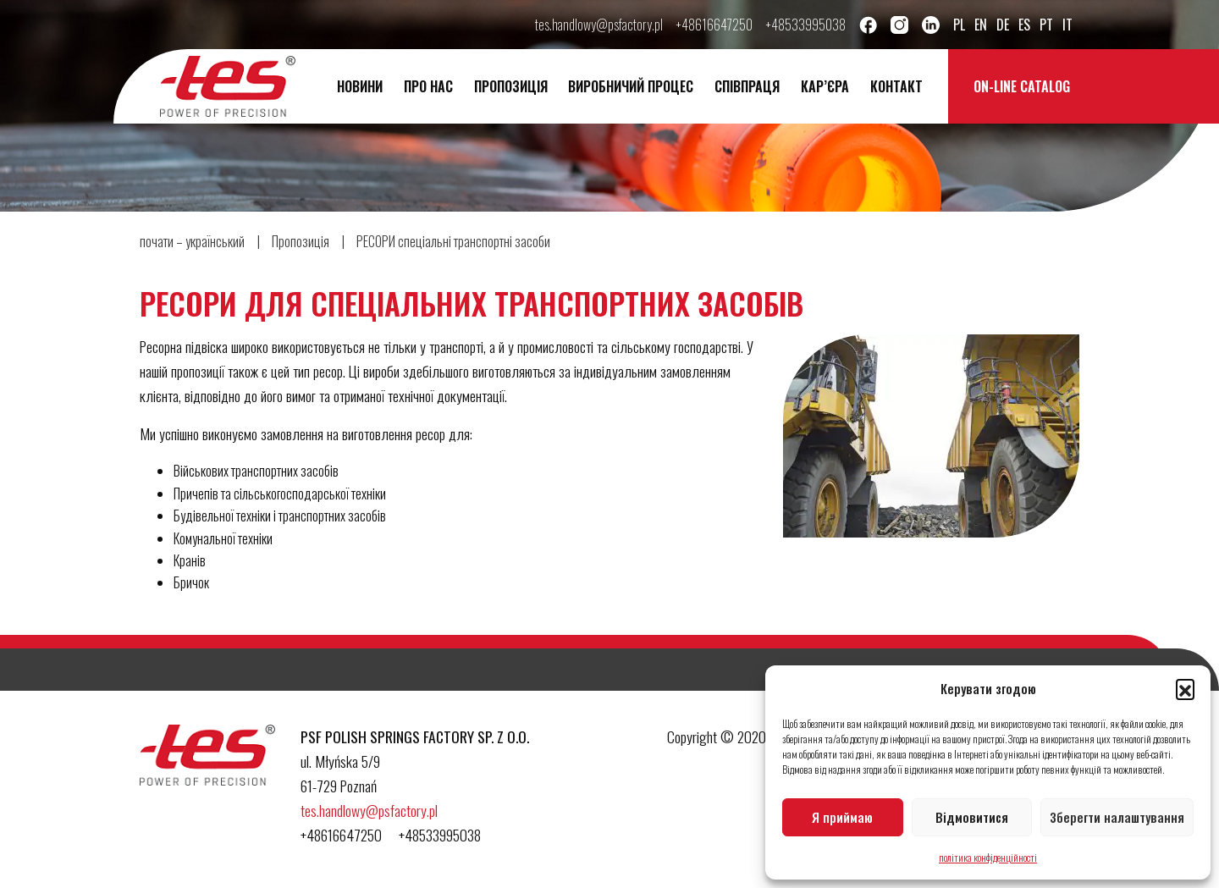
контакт (896, 86)
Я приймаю (842, 817)
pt (1046, 24)
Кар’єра (825, 86)
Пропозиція (511, 86)
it (1067, 24)
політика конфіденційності (988, 857)
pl (959, 24)
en (980, 24)
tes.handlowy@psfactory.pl (599, 24)
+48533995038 (806, 24)
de (1002, 24)
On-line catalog (1022, 86)
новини (360, 86)
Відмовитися (971, 817)
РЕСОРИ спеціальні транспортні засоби (453, 241)
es (1024, 24)
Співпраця (747, 86)
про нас (428, 86)
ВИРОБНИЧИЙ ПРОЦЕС (630, 86)
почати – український (192, 241)
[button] (1185, 688)
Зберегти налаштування (1117, 817)
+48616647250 (714, 24)
